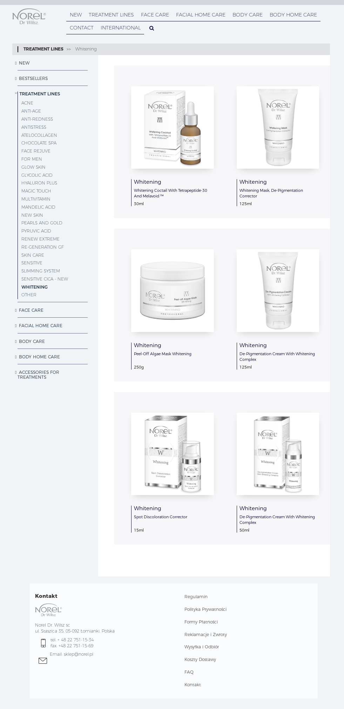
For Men (31, 159)
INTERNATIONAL (121, 28)
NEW (76, 15)
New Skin (32, 215)
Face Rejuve (35, 151)
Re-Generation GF (42, 247)
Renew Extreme (40, 239)
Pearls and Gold (41, 222)
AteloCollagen (39, 135)
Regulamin (196, 596)
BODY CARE (247, 15)
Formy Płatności (201, 621)
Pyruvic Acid (36, 231)
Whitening (85, 49)
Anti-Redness (37, 119)
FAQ (189, 672)
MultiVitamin (35, 199)
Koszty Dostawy (200, 659)
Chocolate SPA (38, 143)
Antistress (33, 127)
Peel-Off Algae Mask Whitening (162, 353)
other (28, 294)
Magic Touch (36, 191)
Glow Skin (33, 167)
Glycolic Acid (37, 175)
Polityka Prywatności (205, 609)
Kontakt (192, 684)
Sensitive (31, 262)
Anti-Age (31, 111)
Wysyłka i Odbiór (201, 646)
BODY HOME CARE (293, 15)
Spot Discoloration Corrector (160, 516)
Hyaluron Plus (39, 182)
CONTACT (82, 28)
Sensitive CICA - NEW (44, 279)
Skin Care (32, 255)
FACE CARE (155, 15)
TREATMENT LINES (111, 15)
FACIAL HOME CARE (200, 15)
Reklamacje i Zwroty (205, 634)
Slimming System (40, 271)
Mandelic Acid (38, 207)
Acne (27, 103)
